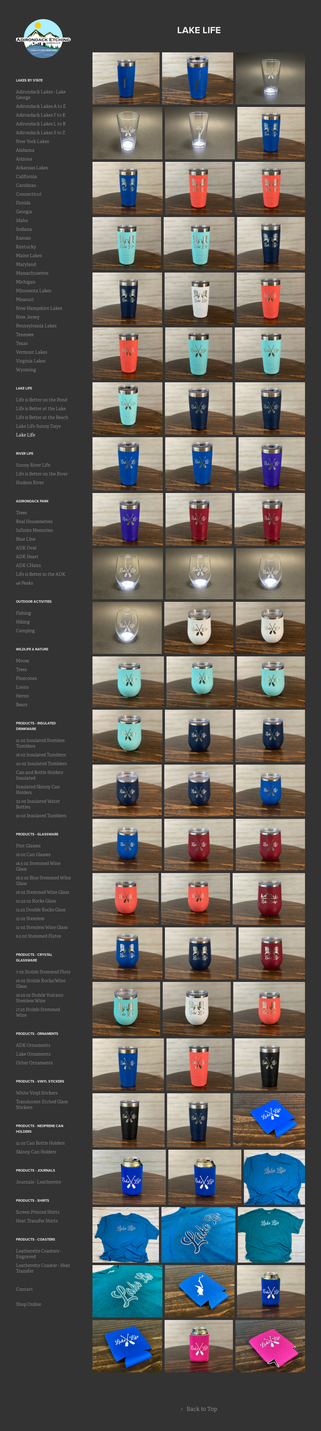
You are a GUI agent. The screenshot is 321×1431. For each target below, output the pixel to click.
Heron (22, 696)
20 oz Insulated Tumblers (41, 763)
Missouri (25, 299)
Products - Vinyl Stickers (40, 1081)
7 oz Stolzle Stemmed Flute (43, 972)
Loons (22, 687)
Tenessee (25, 334)
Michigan (25, 282)
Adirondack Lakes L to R (41, 124)
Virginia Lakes (30, 361)
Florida (23, 203)
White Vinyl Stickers (36, 1093)
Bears (21, 705)
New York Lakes (32, 141)
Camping (25, 630)
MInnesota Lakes (33, 291)
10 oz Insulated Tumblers (41, 816)
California (26, 176)
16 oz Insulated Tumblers (41, 755)
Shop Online (28, 1304)
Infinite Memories (34, 530)
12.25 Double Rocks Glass (41, 910)
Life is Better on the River (42, 474)
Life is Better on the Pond (41, 400)
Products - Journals (35, 1170)
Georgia (24, 212)
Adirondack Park (32, 501)
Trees (21, 513)
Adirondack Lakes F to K (41, 115)
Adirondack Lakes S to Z (40, 132)
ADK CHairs (28, 565)
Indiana (24, 229)
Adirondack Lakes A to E (41, 106)
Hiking (23, 622)
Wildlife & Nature (32, 649)
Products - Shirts (32, 1200)
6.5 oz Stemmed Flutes (38, 936)
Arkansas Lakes (32, 168)
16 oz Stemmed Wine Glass (42, 892)
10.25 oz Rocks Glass (36, 901)
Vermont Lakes (31, 352)
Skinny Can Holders (36, 1152)
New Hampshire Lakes (39, 308)
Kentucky (26, 247)
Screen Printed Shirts (37, 1212)
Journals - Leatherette (38, 1182)
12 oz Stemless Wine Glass (41, 927)
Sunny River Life (33, 465)
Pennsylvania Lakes (36, 326)
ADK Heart (27, 556)
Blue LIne (25, 539)
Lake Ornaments (33, 1054)
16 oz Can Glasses (33, 854)
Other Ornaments (34, 1063)
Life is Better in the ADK (40, 574)
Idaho (22, 220)
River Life (24, 453)
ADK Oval (26, 548)
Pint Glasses (28, 846)
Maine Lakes (29, 255)
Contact (24, 1289)
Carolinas (26, 185)
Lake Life (24, 388)
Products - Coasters (35, 1239)
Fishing (23, 613)
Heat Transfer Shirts (37, 1221)
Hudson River (30, 482)
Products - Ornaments (37, 1033)
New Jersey (27, 317)
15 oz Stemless (30, 918)
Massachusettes (32, 273)
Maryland (26, 264)
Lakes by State (29, 80)
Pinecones (26, 678)
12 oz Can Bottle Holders (40, 1143)
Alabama (25, 150)
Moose (22, 661)
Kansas (23, 238)
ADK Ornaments (33, 1045)
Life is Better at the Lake (41, 408)
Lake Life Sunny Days (38, 426)
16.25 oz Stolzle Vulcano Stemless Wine (39, 998)
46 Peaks (24, 583)
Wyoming (26, 370)
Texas (22, 343)
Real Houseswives (34, 521)
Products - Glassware (37, 834)
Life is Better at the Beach (42, 417)
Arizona (24, 159)
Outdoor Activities (34, 601)
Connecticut (29, 194)
